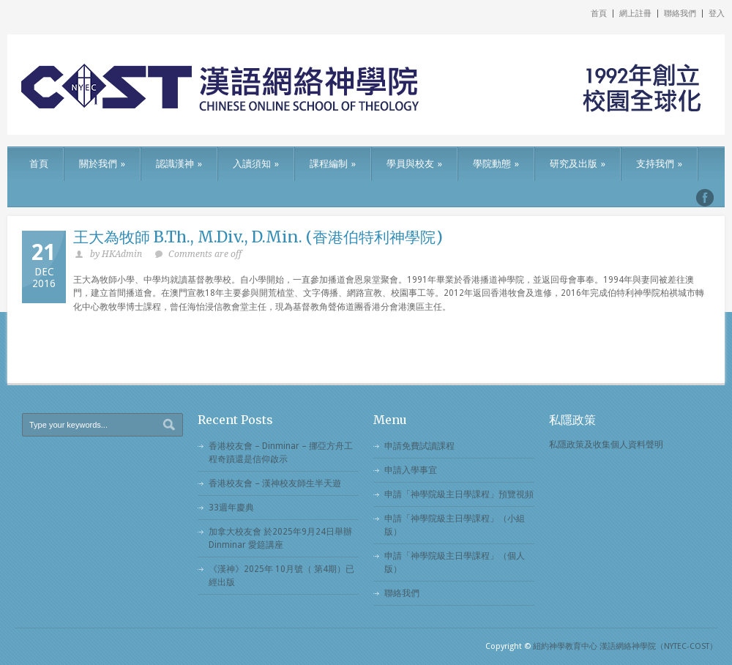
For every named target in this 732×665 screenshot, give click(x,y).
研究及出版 (577, 163)
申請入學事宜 (410, 470)
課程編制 (333, 163)
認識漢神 (179, 163)
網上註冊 (635, 14)
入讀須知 (256, 163)
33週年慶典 (231, 507)
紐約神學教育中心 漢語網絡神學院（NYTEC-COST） (625, 646)
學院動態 (496, 163)
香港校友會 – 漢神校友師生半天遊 (275, 483)
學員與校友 (414, 163)
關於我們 (102, 163)
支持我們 (659, 163)
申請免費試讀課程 (419, 446)
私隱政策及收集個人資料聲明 (606, 444)
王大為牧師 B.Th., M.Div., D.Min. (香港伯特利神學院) (258, 237)
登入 (717, 14)
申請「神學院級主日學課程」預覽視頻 (459, 494)
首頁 (599, 14)
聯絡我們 (680, 14)
